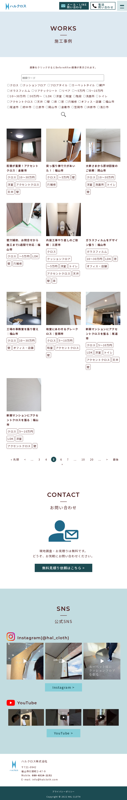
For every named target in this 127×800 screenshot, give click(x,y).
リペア (65, 91)
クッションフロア (33, 85)
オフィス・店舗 (90, 102)
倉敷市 (64, 107)
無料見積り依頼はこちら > (63, 567)
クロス (13, 85)
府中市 (26, 107)
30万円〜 (34, 96)
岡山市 (51, 107)
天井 (39, 102)
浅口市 (103, 107)
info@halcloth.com (45, 779)
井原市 (90, 107)
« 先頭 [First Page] (15, 459)
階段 (77, 96)
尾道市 (13, 107)
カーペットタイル (82, 85)
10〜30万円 (16, 96)
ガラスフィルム (18, 91)
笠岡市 (77, 107)
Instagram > (63, 687)
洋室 (57, 96)
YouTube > (63, 733)
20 (91, 459)
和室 (67, 96)
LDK (47, 96)
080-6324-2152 (42, 775)
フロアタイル (58, 85)
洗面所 (89, 96)
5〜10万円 (95, 91)
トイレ (101, 96)
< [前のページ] (25, 459)
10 (83, 459)
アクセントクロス (20, 102)
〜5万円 (78, 91)
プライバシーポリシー (63, 791)
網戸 (101, 85)
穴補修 (71, 102)
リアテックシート (45, 91)
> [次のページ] (107, 459)
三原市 (38, 107)
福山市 (108, 102)
